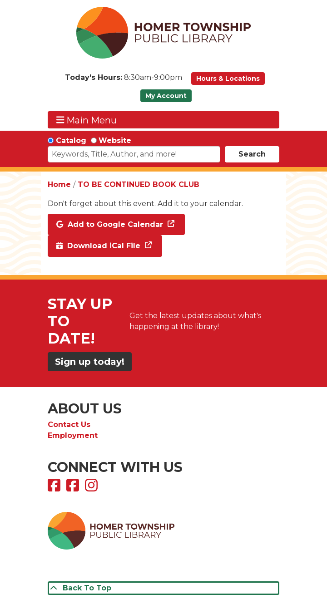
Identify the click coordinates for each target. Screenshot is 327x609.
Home (59, 184)
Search (252, 154)
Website (115, 140)
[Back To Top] (163, 588)
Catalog (71, 140)
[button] (123, 80)
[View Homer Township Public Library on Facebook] (55, 488)
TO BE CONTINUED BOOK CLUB (138, 184)
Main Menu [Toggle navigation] (86, 120)
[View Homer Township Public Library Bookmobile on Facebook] (73, 488)
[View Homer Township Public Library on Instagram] (92, 488)
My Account (166, 96)
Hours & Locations (228, 78)
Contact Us (69, 424)
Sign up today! (89, 361)
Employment (73, 435)
